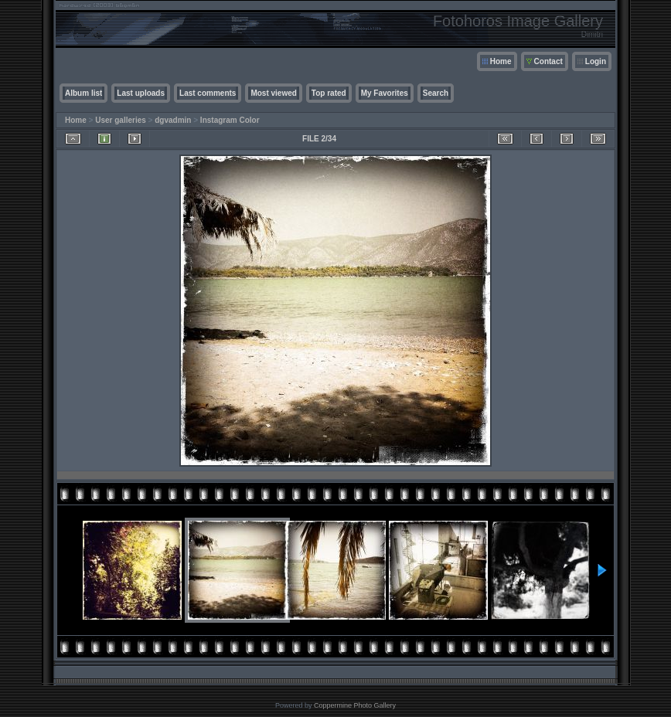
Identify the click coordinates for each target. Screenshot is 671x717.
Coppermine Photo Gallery (355, 705)
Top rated (329, 93)
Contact (548, 61)
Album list (83, 93)
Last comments (207, 93)
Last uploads (141, 93)
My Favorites (384, 93)
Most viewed (273, 93)
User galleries (120, 120)
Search (435, 93)
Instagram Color (230, 120)
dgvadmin (173, 120)
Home (501, 61)
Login (595, 61)
